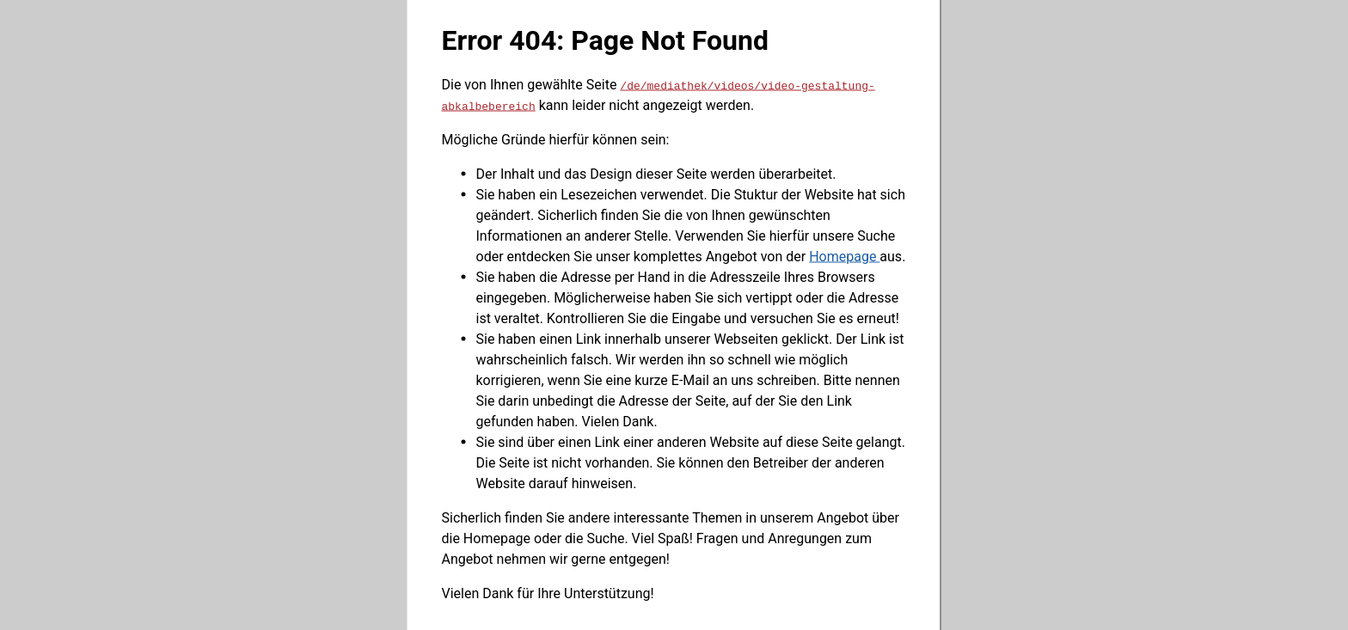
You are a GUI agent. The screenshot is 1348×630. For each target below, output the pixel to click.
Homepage (844, 256)
